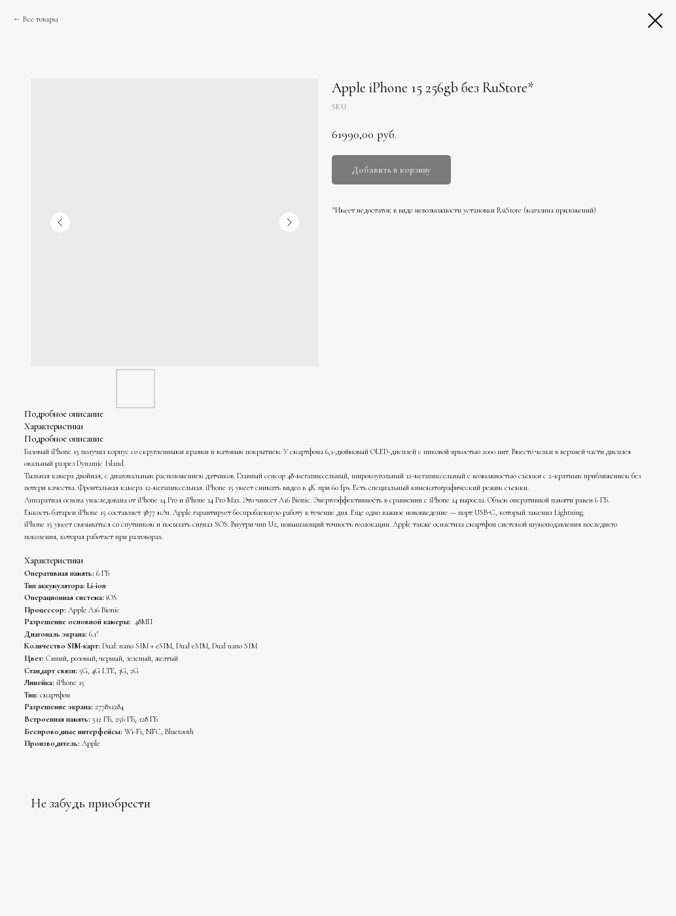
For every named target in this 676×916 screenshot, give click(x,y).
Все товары (40, 19)
